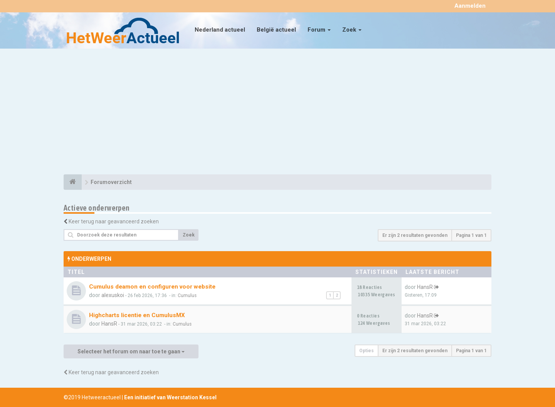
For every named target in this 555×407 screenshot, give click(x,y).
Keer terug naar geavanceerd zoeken (114, 221)
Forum (319, 29)
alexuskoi (112, 295)
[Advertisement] (277, 113)
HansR (425, 287)
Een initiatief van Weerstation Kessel (170, 397)
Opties (366, 350)
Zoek (352, 29)
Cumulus (187, 295)
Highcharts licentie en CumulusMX (137, 315)
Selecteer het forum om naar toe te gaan (131, 351)
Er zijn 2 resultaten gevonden (414, 235)
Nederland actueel (220, 29)
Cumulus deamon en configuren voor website (152, 286)
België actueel (276, 29)
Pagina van (471, 235)
